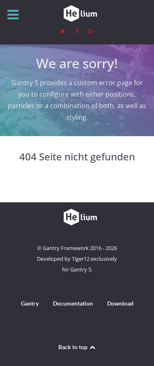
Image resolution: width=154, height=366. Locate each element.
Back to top (77, 347)
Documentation (73, 303)
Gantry (30, 303)
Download (120, 303)
